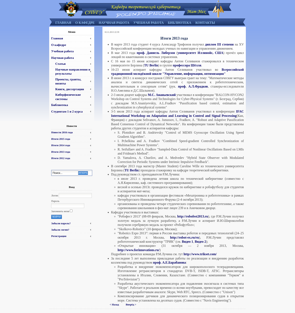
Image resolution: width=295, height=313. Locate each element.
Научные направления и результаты (72, 71)
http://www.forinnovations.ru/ (138, 250)
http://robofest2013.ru (192, 216)
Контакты (205, 22)
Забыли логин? (60, 229)
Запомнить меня (60, 211)
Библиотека (179, 22)
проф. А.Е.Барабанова (169, 262)
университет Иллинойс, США (200, 53)
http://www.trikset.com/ (200, 254)
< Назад (114, 304)
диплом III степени (219, 44)
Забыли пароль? (61, 223)
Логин (54, 195)
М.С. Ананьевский (162, 95)
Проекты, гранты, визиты (68, 81)
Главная (63, 22)
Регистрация (58, 236)
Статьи (60, 63)
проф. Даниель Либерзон (156, 53)
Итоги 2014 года (60, 145)
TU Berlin (151, 65)
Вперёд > (131, 304)
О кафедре (84, 22)
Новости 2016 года (62, 132)
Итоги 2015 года (60, 139)
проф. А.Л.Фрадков (193, 86)
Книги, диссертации (69, 89)
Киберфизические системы (68, 96)
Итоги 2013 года (60, 151)
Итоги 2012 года (60, 158)
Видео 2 (200, 241)
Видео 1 (187, 241)
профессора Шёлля (187, 65)
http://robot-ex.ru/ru (184, 237)
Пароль (55, 201)
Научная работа (114, 22)
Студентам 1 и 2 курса (67, 111)
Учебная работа (148, 22)
